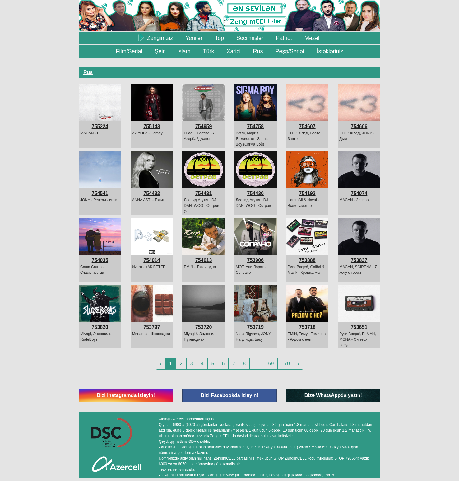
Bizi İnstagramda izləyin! (126, 395)
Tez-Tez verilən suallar (177, 469)
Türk (208, 51)
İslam (183, 51)
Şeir (160, 51)
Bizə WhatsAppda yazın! (333, 395)
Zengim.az (155, 37)
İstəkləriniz (330, 51)
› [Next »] (298, 363)
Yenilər (194, 38)
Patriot (284, 38)
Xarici (233, 51)
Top (219, 38)
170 (285, 363)
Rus (258, 51)
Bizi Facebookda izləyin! (229, 395)
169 (270, 363)
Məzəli (312, 38)
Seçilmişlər (249, 38)
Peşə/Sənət (290, 51)
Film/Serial (129, 51)
